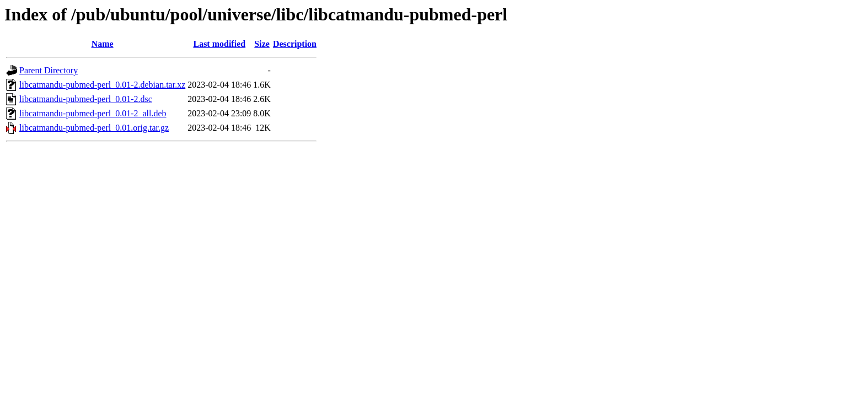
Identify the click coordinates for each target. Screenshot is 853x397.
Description (294, 44)
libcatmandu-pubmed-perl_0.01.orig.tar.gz (94, 127)
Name (103, 44)
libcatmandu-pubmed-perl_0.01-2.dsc (85, 99)
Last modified (219, 44)
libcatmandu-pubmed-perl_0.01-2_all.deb (93, 113)
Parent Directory (48, 70)
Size (262, 44)
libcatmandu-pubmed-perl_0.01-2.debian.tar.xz (102, 84)
